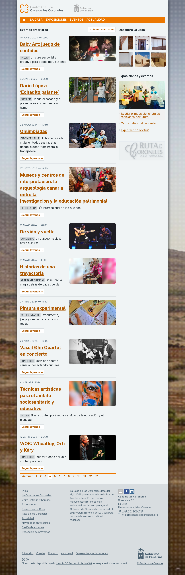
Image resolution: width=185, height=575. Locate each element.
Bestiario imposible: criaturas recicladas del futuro (140, 115)
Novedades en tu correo (36, 522)
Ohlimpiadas (33, 131)
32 (96, 476)
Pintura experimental (43, 308)
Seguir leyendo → (32, 68)
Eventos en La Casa (33, 509)
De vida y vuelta (37, 231)
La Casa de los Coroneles (36, 495)
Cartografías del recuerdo (138, 123)
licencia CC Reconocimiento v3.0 (74, 563)
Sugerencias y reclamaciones (92, 553)
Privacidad (27, 553)
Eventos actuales (101, 29)
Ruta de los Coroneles (34, 513)
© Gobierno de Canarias (150, 563)
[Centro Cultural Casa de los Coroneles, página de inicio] (57, 8)
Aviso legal (67, 553)
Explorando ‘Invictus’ (135, 130)
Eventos (76, 19)
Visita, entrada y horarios (36, 500)
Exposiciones (56, 19)
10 (78, 476)
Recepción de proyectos (36, 531)
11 (84, 476)
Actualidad (95, 19)
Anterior (27, 476)
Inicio (25, 490)
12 (90, 476)
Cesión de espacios (33, 527)
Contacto (53, 553)
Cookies (40, 553)
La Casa (36, 19)
